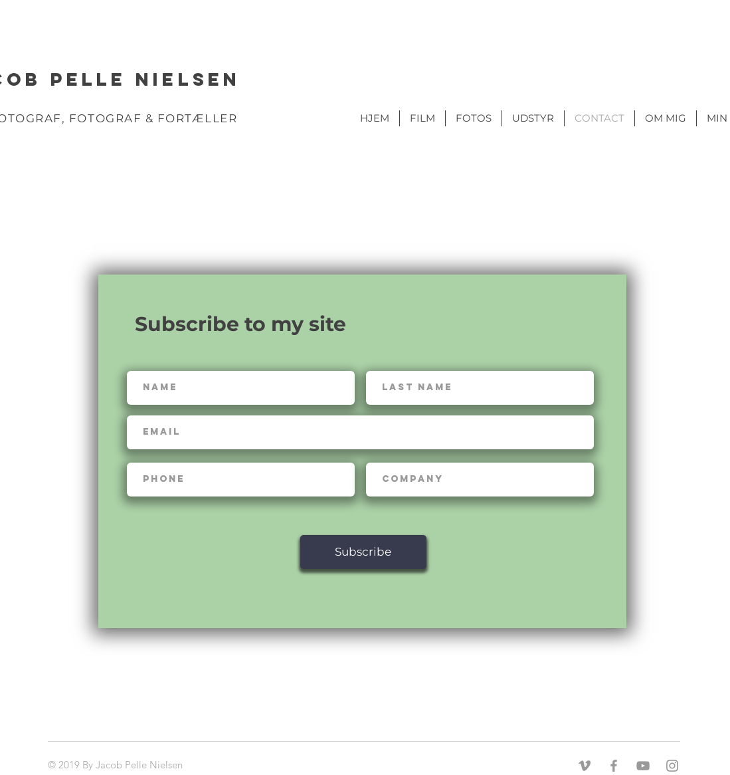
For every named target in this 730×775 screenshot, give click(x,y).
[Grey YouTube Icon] (643, 766)
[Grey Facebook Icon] (614, 766)
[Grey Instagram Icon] (672, 766)
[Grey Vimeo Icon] (585, 766)
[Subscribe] (363, 552)
